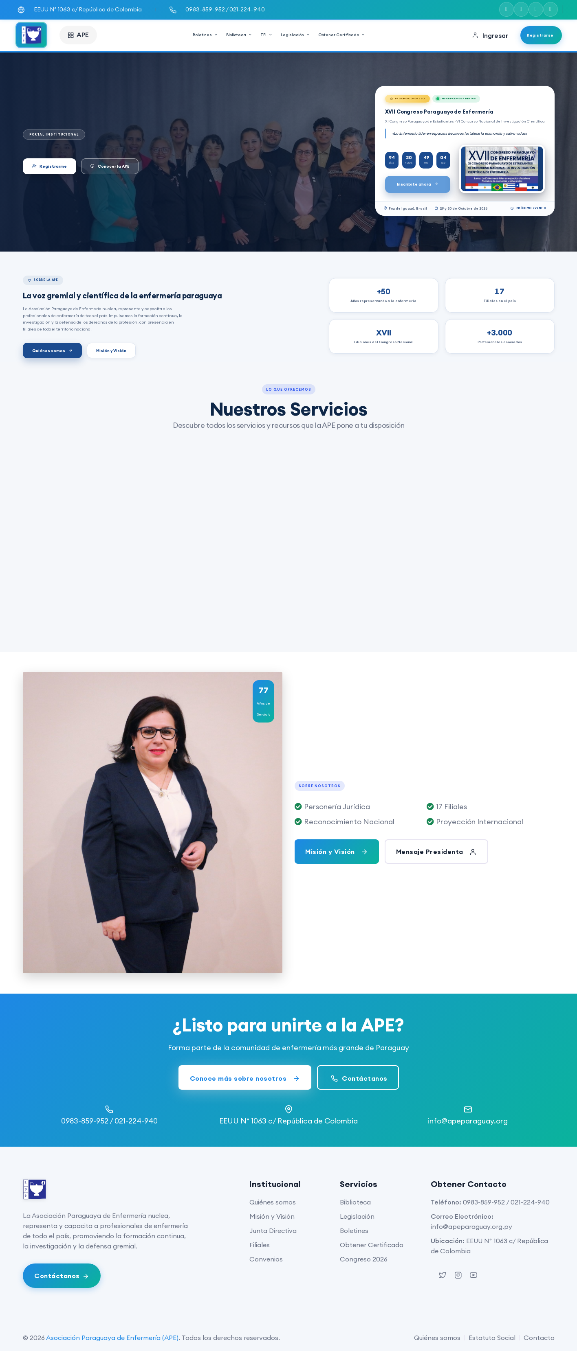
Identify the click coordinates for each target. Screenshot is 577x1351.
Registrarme (49, 166)
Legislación (295, 34)
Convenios (266, 1259)
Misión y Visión (111, 350)
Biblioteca (239, 34)
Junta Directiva (273, 1230)
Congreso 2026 (364, 1259)
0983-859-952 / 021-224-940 (506, 1202)
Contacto (539, 1337)
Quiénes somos (52, 350)
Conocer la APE (109, 166)
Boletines (205, 34)
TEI (266, 34)
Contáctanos (358, 1078)
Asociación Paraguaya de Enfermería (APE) (112, 1337)
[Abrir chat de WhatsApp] (62, 1275)
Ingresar (490, 35)
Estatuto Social (492, 1337)
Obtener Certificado (341, 34)
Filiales (259, 1245)
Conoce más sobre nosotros (245, 1078)
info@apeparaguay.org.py (471, 1226)
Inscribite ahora (417, 184)
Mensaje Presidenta (436, 851)
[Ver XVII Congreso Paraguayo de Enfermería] (502, 169)
